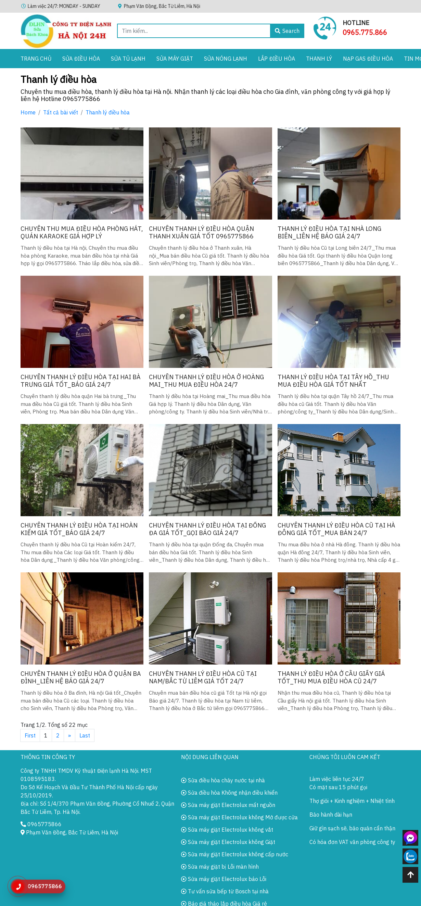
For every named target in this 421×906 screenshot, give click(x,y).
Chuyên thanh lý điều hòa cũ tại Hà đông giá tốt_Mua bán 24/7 (336, 529)
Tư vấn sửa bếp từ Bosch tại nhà (225, 891)
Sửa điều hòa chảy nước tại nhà (223, 780)
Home (28, 112)
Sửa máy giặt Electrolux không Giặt (228, 842)
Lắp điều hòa (276, 58)
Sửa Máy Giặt (174, 58)
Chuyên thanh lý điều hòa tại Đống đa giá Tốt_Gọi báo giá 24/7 (207, 529)
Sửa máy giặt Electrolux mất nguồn (228, 805)
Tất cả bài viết (60, 112)
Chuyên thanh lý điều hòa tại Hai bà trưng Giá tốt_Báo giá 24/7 (81, 380)
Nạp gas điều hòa (368, 58)
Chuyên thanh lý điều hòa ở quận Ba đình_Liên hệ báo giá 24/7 (81, 677)
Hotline (356, 23)
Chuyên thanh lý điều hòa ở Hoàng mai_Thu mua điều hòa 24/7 (206, 380)
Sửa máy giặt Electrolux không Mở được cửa (239, 817)
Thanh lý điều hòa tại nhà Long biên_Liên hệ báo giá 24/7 (329, 232)
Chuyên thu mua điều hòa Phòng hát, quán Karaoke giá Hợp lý (82, 232)
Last (84, 735)
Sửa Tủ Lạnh (128, 58)
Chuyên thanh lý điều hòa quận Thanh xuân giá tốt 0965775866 (201, 232)
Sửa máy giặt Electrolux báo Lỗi (223, 879)
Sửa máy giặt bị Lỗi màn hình (220, 866)
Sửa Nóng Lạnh (225, 58)
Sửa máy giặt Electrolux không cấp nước (234, 854)
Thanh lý (319, 58)
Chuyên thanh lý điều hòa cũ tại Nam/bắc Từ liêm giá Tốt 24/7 (203, 677)
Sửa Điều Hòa (81, 58)
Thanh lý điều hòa (108, 112)
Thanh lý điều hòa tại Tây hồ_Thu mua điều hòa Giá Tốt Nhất (333, 380)
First (30, 735)
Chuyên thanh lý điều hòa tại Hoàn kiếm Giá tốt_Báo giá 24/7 (79, 529)
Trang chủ (36, 58)
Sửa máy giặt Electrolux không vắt (227, 829)
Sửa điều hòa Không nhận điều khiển (229, 792)
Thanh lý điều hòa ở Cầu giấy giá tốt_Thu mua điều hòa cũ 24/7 (331, 677)
